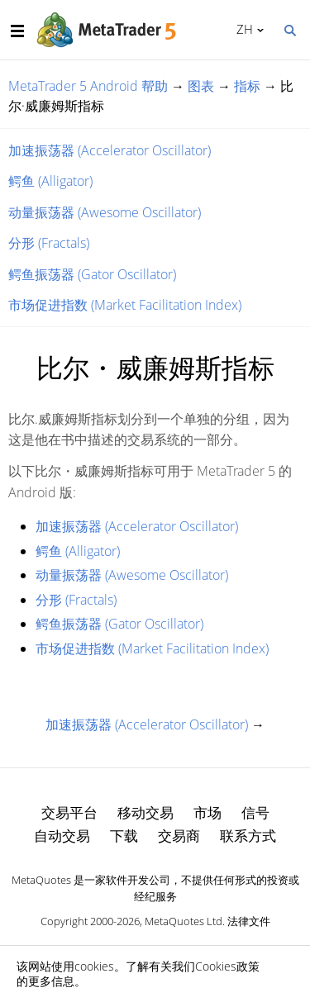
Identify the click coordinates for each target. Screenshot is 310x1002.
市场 (207, 812)
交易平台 (69, 812)
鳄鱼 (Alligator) (50, 181)
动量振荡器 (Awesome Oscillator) (104, 212)
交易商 (179, 835)
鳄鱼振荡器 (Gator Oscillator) (92, 274)
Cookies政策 (227, 966)
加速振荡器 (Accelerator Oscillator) (109, 150)
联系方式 (248, 835)
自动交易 (62, 835)
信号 (255, 812)
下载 (124, 835)
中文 (242, 29)
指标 (247, 86)
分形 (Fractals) (48, 243)
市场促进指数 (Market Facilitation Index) (124, 305)
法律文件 (248, 921)
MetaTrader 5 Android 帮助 (88, 86)
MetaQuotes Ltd (183, 921)
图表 (201, 86)
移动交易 (145, 812)
